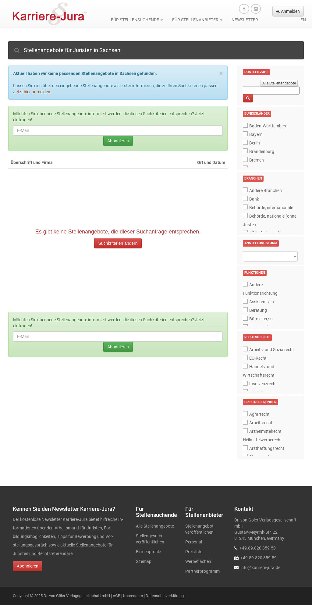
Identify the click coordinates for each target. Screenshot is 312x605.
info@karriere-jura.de (260, 567)
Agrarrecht (259, 414)
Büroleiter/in (261, 318)
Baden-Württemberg (268, 125)
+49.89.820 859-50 (257, 548)
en (303, 19)
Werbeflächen (198, 561)
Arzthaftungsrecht (266, 448)
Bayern (256, 134)
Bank (254, 199)
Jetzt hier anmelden (31, 91)
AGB (116, 595)
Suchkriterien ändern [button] (117, 243)
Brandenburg (261, 151)
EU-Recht (258, 358)
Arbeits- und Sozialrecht (271, 349)
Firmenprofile (148, 551)
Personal (193, 541)
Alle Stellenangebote (279, 83)
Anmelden (288, 11)
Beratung (258, 310)
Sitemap (143, 561)
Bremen (256, 160)
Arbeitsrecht (260, 422)
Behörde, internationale (271, 207)
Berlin (254, 143)
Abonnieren (118, 140)
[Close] (221, 73)
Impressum (133, 595)
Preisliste (193, 551)
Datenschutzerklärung (165, 595)
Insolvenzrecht (263, 383)
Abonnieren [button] (27, 566)
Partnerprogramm (202, 571)
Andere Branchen (265, 190)
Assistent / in (261, 301)
